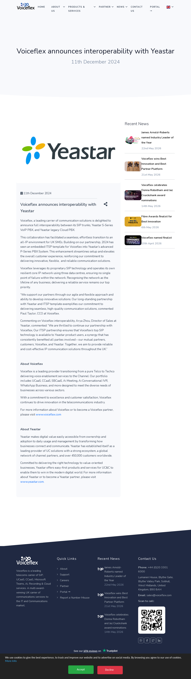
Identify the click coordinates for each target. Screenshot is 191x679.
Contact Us (137, 9)
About (62, 569)
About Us (55, 9)
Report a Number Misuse (73, 598)
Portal (155, 8)
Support (63, 574)
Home (41, 6)
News (120, 6)
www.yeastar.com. (32, 482)
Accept (80, 669)
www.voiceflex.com (48, 414)
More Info (11, 664)
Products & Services (76, 9)
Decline (110, 669)
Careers (63, 580)
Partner (105, 6)
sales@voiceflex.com (159, 595)
